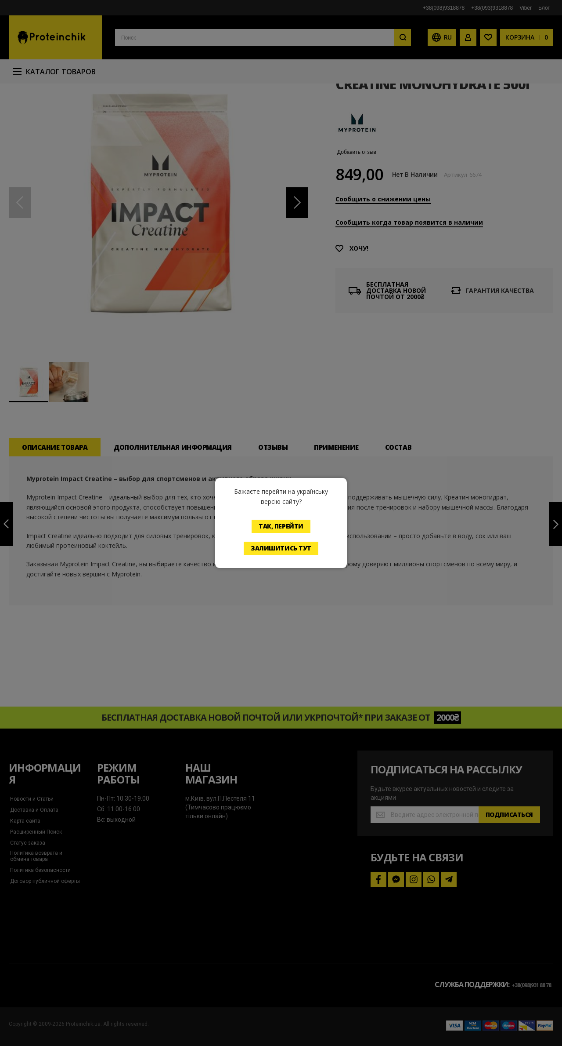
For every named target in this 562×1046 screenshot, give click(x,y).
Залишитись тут (281, 548)
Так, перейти (281, 526)
